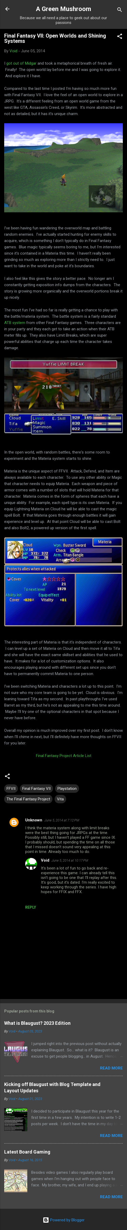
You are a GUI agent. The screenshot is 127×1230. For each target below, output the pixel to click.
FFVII (11, 788)
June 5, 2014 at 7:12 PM (61, 820)
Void (45, 860)
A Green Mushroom (63, 9)
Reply (30, 907)
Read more (111, 1068)
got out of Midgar (21, 63)
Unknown (33, 820)
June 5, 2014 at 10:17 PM (69, 860)
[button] (120, 37)
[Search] (120, 11)
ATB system (14, 322)
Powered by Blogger (63, 1220)
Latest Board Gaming (27, 1152)
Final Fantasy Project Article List (63, 755)
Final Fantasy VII (36, 788)
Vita (60, 799)
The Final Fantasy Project (28, 799)
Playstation (67, 788)
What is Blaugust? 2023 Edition (37, 1023)
